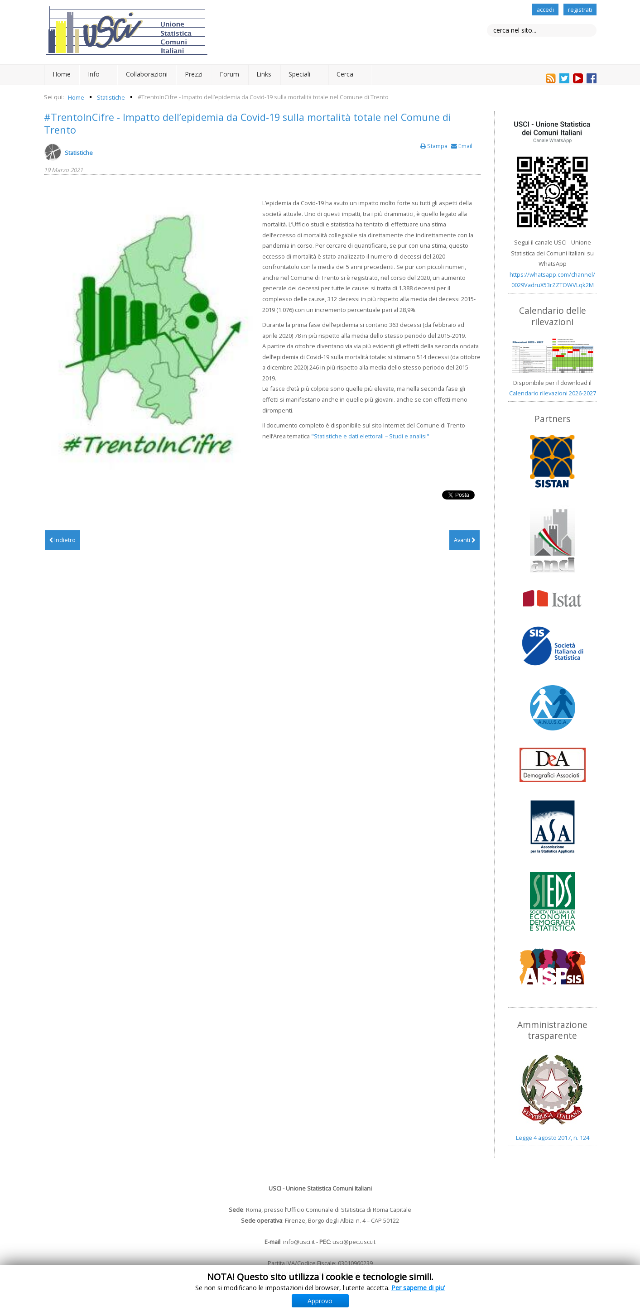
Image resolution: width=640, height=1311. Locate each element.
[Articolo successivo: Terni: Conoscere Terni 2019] (464, 540)
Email (461, 146)
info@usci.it (299, 1242)
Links (263, 74)
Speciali (299, 74)
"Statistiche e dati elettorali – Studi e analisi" (370, 436)
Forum (229, 74)
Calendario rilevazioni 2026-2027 (552, 393)
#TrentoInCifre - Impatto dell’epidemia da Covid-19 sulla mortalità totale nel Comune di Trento (247, 123)
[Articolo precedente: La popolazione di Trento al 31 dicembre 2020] (62, 540)
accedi (545, 9)
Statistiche (79, 153)
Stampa (434, 146)
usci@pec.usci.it (353, 1242)
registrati (580, 9)
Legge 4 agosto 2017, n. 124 (552, 1137)
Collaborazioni (147, 74)
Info (94, 74)
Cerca (345, 74)
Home (62, 74)
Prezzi (193, 74)
